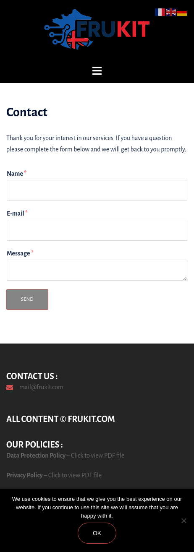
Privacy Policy (24, 475)
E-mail (17, 213)
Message (20, 253)
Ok (97, 533)
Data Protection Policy (36, 455)
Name (16, 173)
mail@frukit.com (41, 387)
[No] (183, 520)
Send (27, 299)
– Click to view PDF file (95, 455)
